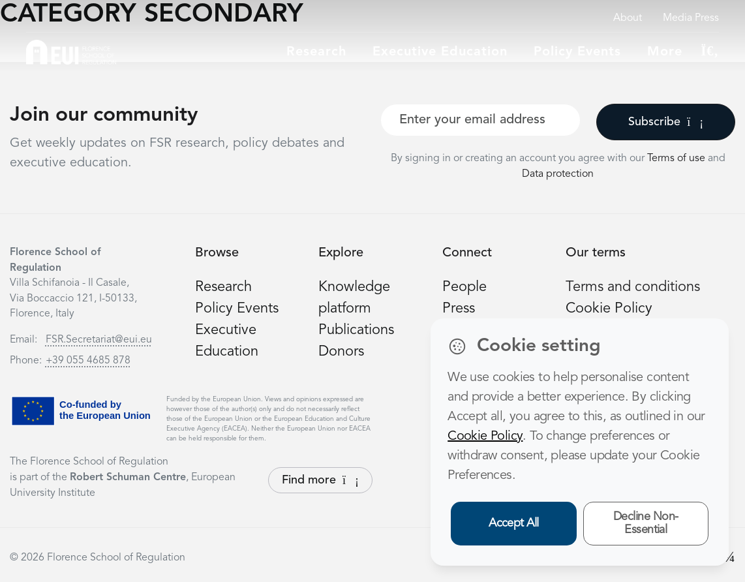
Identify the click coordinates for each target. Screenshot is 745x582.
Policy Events (577, 52)
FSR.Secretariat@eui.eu (99, 340)
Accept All (514, 523)
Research (316, 52)
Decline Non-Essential (645, 523)
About (627, 18)
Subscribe (665, 122)
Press (458, 308)
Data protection (558, 174)
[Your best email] (480, 120)
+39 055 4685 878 (88, 361)
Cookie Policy (609, 308)
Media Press (691, 18)
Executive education (440, 52)
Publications (356, 330)
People (464, 287)
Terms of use (677, 158)
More (664, 52)
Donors (341, 352)
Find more (320, 480)
